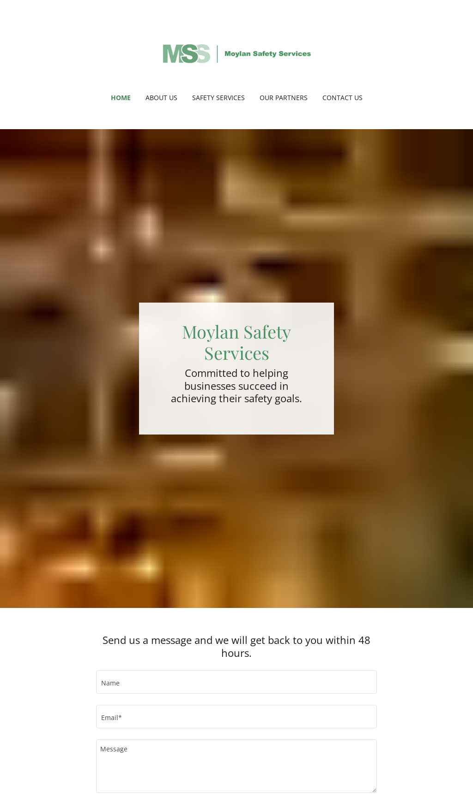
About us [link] (161, 97)
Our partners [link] (284, 97)
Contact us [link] (342, 97)
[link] (236, 53)
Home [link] (121, 97)
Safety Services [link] (218, 97)
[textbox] (236, 682)
